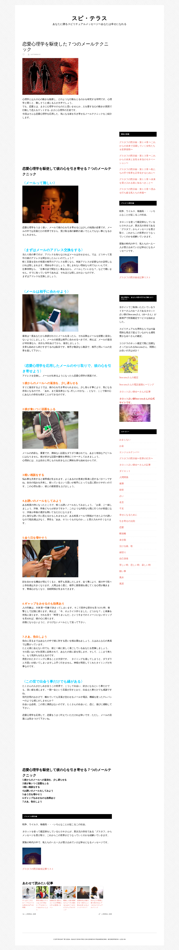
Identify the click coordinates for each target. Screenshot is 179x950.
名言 (121, 502)
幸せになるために (128, 514)
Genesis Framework (97, 939)
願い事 (122, 571)
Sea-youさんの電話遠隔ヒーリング (136, 384)
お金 (121, 445)
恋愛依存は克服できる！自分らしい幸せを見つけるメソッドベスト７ (83, 903)
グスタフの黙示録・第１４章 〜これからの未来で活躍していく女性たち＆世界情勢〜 (137, 146)
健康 (121, 483)
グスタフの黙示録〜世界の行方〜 (136, 458)
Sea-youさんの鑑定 (128, 377)
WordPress (113, 939)
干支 (121, 508)
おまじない (125, 439)
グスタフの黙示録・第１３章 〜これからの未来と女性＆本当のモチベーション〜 (137, 159)
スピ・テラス (89, 17)
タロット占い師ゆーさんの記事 (135, 391)
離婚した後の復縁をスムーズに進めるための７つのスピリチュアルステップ (69, 904)
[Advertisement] (67, 140)
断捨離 (122, 533)
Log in (123, 939)
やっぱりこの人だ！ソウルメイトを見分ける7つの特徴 (28, 903)
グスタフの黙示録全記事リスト (38, 868)
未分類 (122, 539)
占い (121, 496)
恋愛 (34, 913)
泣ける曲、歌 (126, 546)
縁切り (122, 552)
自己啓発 (123, 558)
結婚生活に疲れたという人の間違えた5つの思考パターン (56, 903)
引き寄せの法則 (127, 521)
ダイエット (125, 471)
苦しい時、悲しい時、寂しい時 (135, 564)
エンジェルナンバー (129, 452)
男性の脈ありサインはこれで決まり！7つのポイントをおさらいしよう (42, 904)
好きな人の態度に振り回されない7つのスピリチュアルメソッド (97, 903)
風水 (121, 577)
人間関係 (28, 913)
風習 (121, 583)
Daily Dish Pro (78, 939)
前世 (121, 489)
